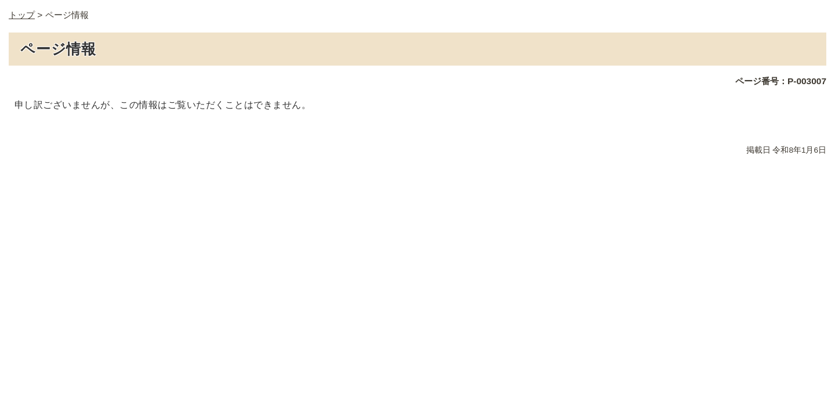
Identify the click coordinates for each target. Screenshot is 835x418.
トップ (22, 15)
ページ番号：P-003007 (780, 81)
